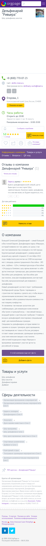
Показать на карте (15, 105)
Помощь (5, 516)
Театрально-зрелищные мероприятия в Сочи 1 (22, 453)
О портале (12, 516)
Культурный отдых (11, 450)
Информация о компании (13, 152)
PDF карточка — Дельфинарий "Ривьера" (19, 470)
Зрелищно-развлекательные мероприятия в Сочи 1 (21, 459)
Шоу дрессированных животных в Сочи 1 (20, 436)
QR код (27, 155)
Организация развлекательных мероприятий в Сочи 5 (22, 404)
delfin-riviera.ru (18, 83)
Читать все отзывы (10, 174)
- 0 (16, 196)
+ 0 (10, 196)
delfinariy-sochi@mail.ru (33, 86)
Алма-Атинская (15, 522)
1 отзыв (7, 137)
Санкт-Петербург (27, 522)
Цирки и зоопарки (11, 411)
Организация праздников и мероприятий (20, 400)
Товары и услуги (34, 152)
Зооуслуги (8, 420)
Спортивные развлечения (14, 441)
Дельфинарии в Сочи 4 (13, 414)
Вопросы (17, 155)
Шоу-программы (10, 428)
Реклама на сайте (24, 516)
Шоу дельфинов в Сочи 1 (14, 432)
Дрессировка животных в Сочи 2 (17, 423)
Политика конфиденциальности (25, 518)
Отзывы (6, 155)
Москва (4, 522)
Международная (8, 524)
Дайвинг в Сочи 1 (11, 445)
